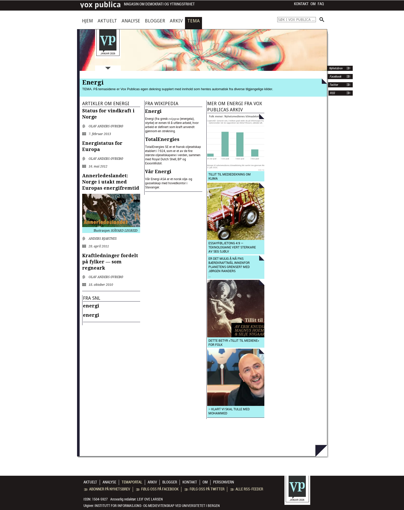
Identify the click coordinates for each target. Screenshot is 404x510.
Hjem (87, 20)
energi (91, 305)
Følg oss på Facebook (157, 489)
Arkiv (176, 20)
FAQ (321, 4)
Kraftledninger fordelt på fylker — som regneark (110, 262)
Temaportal (132, 482)
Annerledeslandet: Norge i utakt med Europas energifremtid (110, 182)
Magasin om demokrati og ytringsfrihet (159, 4)
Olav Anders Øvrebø (106, 126)
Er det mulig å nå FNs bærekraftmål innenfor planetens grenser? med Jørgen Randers (229, 264)
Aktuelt (107, 20)
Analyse (131, 20)
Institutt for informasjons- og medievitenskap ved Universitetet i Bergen (157, 506)
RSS (332, 93)
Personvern (223, 482)
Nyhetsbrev (335, 68)
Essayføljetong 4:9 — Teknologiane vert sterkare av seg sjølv (232, 247)
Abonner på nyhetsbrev (107, 489)
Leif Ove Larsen (150, 499)
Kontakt (301, 4)
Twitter (333, 85)
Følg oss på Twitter (204, 489)
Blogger (155, 20)
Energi (153, 111)
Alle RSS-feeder (246, 489)
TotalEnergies (162, 139)
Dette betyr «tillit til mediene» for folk (233, 342)
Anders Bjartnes (103, 238)
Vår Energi (158, 171)
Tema (193, 20)
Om (313, 4)
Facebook (335, 76)
